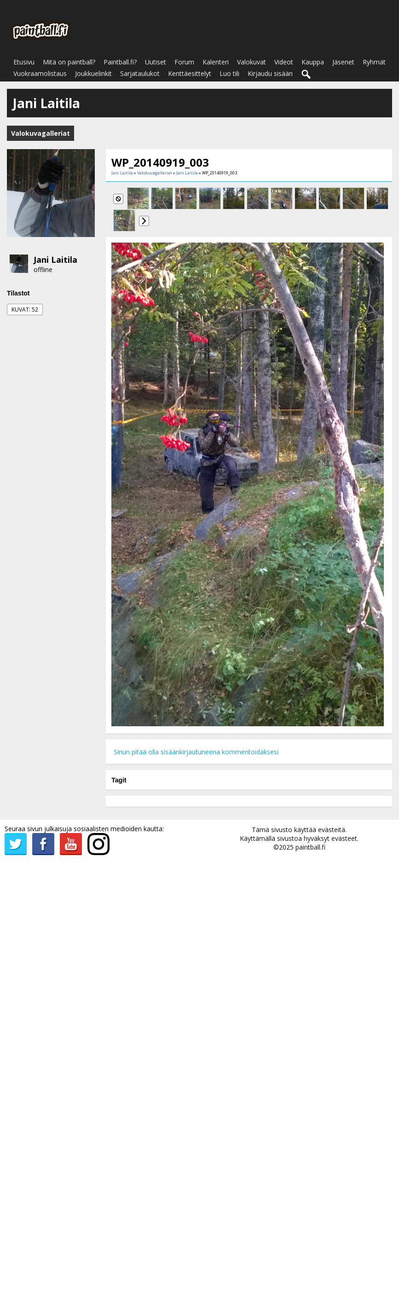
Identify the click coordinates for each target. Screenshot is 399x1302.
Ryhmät (374, 62)
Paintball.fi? (120, 62)
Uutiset (155, 62)
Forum (184, 62)
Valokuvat (251, 62)
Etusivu (24, 62)
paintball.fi (310, 847)
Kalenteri (215, 62)
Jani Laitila (55, 259)
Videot (283, 62)
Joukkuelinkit (93, 73)
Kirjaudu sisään (270, 73)
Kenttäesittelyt (189, 73)
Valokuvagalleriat (154, 173)
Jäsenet (343, 62)
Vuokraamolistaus (40, 73)
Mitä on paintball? (69, 62)
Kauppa (312, 62)
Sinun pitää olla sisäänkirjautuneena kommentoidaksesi (196, 751)
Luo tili (229, 73)
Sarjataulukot (140, 73)
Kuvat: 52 (25, 309)
